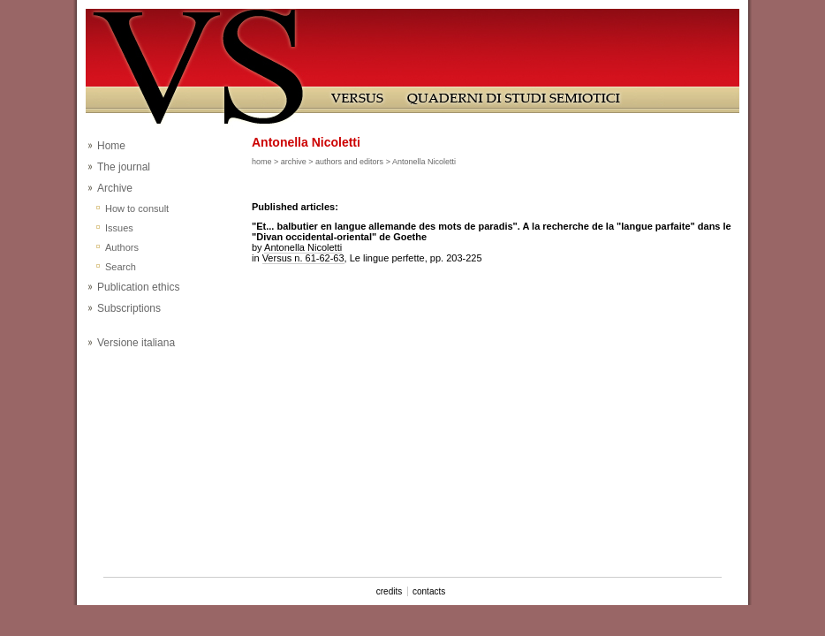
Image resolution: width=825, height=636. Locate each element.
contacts (428, 591)
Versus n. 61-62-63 (303, 258)
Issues (119, 228)
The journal (123, 167)
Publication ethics (138, 287)
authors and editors (349, 161)
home (262, 161)
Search (120, 266)
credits (389, 591)
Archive (114, 188)
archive (294, 161)
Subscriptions (129, 308)
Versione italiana (136, 343)
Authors (122, 247)
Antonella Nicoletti (303, 247)
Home (111, 146)
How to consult (137, 208)
